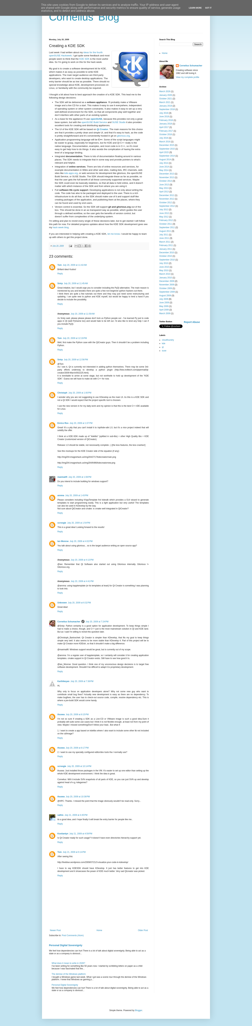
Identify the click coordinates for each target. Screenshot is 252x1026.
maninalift (62, 477)
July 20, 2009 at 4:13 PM (82, 560)
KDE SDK (84, 59)
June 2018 (164, 116)
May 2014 (164, 170)
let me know (113, 234)
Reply (60, 273)
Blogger (138, 1010)
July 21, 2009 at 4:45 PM (76, 815)
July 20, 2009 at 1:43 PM (76, 495)
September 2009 (167, 292)
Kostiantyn (62, 833)
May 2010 (164, 270)
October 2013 (165, 181)
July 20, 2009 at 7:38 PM (82, 681)
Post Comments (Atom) (73, 935)
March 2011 (164, 242)
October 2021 (165, 98)
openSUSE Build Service (94, 122)
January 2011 (165, 249)
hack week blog (61, 227)
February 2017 (166, 131)
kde (163, 343)
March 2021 (164, 102)
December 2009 (166, 281)
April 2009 (164, 310)
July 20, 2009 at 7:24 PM (97, 621)
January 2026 (165, 95)
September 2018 (167, 109)
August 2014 (165, 159)
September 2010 (167, 260)
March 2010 (164, 274)
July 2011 (163, 234)
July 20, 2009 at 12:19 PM (75, 338)
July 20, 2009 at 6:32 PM (79, 602)
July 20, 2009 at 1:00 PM (79, 393)
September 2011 (167, 227)
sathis (60, 815)
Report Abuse (192, 322)
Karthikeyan (63, 681)
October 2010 (165, 256)
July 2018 (163, 113)
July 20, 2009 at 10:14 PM (79, 766)
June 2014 (164, 167)
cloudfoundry (168, 340)
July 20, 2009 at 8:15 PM (77, 714)
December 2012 (166, 195)
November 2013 (166, 177)
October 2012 (165, 202)
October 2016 (165, 134)
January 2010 (165, 277)
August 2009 (165, 295)
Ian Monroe (63, 541)
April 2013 (164, 191)
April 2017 (164, 127)
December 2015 (166, 145)
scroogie (61, 523)
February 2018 (166, 120)
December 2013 (166, 174)
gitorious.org (123, 135)
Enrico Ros (62, 423)
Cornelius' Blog (84, 17)
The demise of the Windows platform (69, 974)
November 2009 (166, 284)
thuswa (61, 714)
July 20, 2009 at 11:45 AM (76, 283)
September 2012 (167, 206)
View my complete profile (187, 77)
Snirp (60, 283)
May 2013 (164, 188)
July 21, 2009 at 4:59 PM (80, 833)
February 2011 (166, 245)
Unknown (62, 602)
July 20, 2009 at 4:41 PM (82, 581)
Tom (59, 265)
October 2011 (165, 224)
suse (164, 350)
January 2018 (165, 124)
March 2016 (164, 141)
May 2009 (164, 306)
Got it (208, 8)
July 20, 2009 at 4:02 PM (81, 541)
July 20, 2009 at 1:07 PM (80, 423)
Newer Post (55, 930)
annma (60, 495)
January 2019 (165, 106)
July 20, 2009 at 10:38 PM (78, 796)
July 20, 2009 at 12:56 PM (76, 359)
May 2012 (164, 217)
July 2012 (163, 209)
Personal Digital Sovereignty (65, 945)
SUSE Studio (119, 122)
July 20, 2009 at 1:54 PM (78, 523)
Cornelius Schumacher (68, 621)
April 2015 (164, 152)
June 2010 (164, 267)
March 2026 (164, 91)
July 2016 (163, 138)
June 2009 (164, 302)
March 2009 (164, 313)
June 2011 (164, 238)
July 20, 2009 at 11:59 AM (82, 314)
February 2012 (166, 220)
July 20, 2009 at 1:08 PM (79, 477)
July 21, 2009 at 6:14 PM (74, 852)
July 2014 (163, 163)
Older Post (143, 930)
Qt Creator (102, 129)
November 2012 (166, 199)
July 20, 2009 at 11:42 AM (75, 265)
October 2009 (165, 288)
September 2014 (167, 156)
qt (163, 347)
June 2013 (164, 184)
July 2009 (163, 299)
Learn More (195, 8)
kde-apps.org (71, 173)
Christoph (62, 393)
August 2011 (165, 231)
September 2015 (167, 149)
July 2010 (163, 263)
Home (99, 930)
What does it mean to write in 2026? (68, 963)
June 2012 (164, 213)
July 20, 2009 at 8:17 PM (77, 748)
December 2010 (166, 252)
